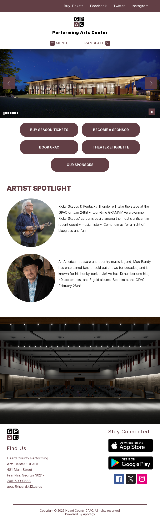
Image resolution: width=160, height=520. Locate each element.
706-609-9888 (19, 481)
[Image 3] (8, 113)
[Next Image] (151, 83)
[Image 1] (4, 113)
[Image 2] (6, 113)
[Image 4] (10, 113)
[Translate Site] (95, 43)
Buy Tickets (74, 6)
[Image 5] (13, 113)
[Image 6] (15, 113)
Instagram (140, 6)
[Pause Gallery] (152, 111)
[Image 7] (17, 113)
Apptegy (89, 514)
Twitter (119, 6)
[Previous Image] (9, 83)
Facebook (98, 6)
